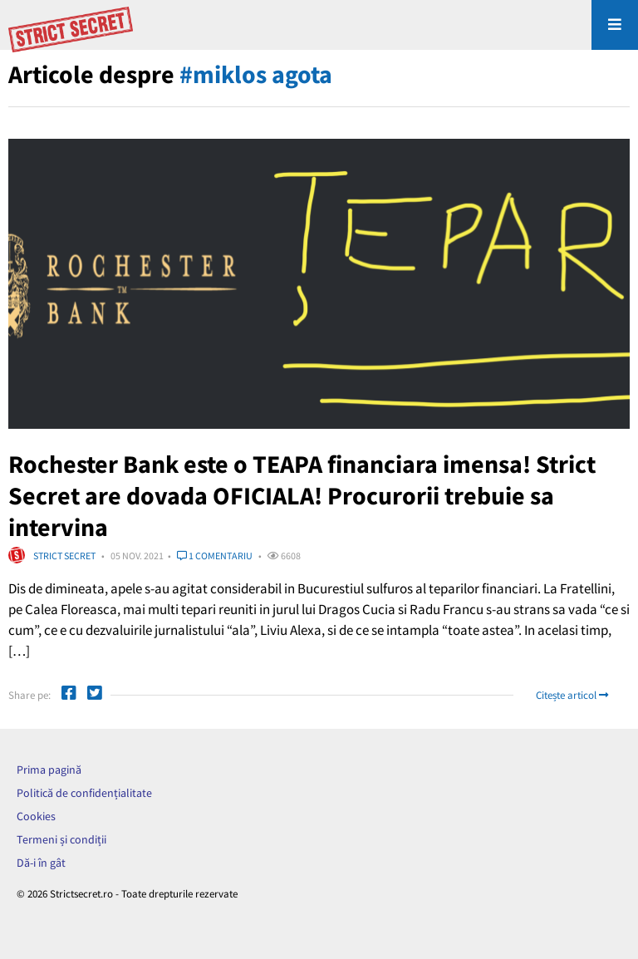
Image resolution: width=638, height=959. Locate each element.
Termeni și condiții (61, 839)
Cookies (36, 816)
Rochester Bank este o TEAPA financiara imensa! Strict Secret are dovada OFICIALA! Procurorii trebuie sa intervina (302, 495)
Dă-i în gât (41, 862)
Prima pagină (49, 769)
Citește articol (572, 695)
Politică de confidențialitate (84, 792)
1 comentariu (215, 555)
